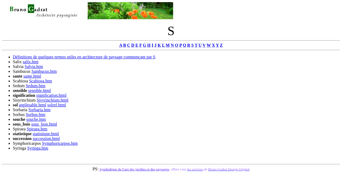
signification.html (51, 95)
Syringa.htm (37, 148)
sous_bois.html (44, 124)
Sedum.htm (35, 85)
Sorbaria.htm (39, 109)
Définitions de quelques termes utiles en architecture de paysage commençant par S (84, 57)
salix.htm (30, 61)
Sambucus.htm (44, 71)
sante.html (32, 76)
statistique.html (46, 133)
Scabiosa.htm (40, 81)
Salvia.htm (34, 66)
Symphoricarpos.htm (60, 143)
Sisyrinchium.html (52, 100)
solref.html (56, 105)
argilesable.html (32, 105)
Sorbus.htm (35, 114)
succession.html (46, 138)
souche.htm (36, 119)
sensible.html (39, 90)
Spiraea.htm (37, 129)
